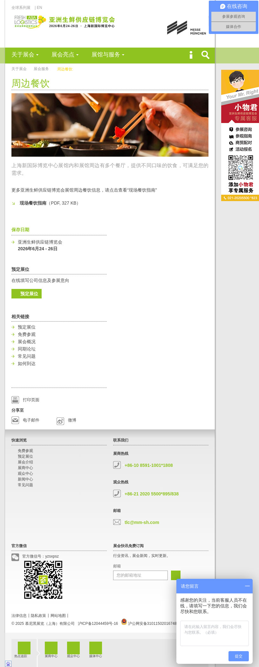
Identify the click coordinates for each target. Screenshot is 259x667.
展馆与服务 (106, 54)
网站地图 (58, 615)
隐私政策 (38, 615)
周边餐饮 (64, 69)
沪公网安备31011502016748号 (151, 623)
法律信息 (19, 615)
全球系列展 (22, 7)
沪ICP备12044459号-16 (98, 623)
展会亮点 (62, 54)
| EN (38, 7)
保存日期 (20, 229)
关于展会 (22, 54)
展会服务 (41, 69)
